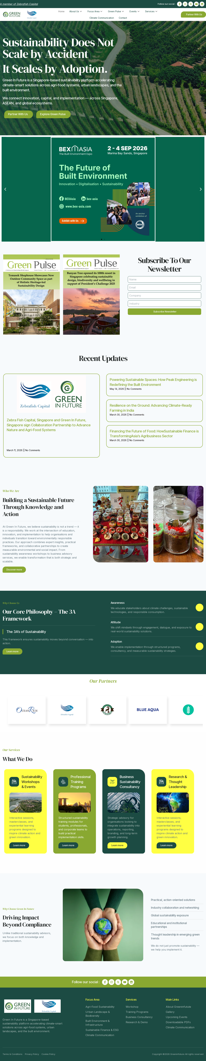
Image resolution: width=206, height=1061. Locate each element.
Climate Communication (101, 17)
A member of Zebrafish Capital (19, 4)
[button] (5, 189)
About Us (75, 11)
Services (151, 11)
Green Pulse (116, 11)
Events (134, 11)
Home (61, 11)
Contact (123, 17)
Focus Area (95, 11)
